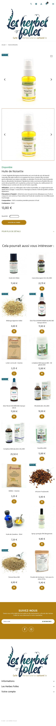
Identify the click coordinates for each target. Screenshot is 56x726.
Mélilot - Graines (14, 491)
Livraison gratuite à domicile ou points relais (24, 705)
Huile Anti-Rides (14, 278)
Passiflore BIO (41, 448)
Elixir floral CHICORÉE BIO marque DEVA (14, 407)
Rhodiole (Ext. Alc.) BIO (42, 406)
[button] (41, 4)
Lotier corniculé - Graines (14, 363)
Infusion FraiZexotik (42, 492)
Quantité (5, 216)
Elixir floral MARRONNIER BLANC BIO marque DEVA (42, 322)
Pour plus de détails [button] (28, 231)
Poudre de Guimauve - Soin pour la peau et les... (41, 578)
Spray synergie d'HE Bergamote (42, 534)
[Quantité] (14, 216)
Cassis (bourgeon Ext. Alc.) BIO (42, 278)
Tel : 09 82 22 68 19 (12, 714)
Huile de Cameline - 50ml (14, 534)
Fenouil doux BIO (14, 577)
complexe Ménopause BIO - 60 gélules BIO (42, 364)
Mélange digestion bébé (14, 321)
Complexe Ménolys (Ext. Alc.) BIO (14, 449)
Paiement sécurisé (13, 697)
